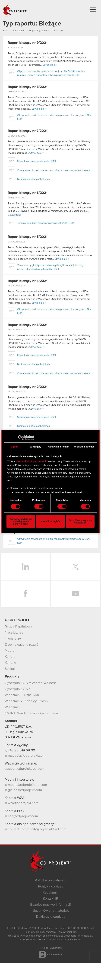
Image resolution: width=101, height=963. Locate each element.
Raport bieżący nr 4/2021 (27, 281)
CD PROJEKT (15, 10)
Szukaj (10, 669)
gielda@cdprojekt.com (23, 790)
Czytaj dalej (49, 65)
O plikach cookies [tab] (84, 446)
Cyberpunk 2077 (17, 689)
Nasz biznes (14, 632)
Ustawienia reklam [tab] (58, 446)
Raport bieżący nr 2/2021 (27, 387)
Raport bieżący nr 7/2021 (27, 131)
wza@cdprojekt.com (21, 803)
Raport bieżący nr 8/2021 (27, 87)
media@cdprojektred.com (26, 785)
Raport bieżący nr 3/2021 (27, 325)
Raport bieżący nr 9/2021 (27, 43)
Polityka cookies (50, 886)
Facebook (25, 594)
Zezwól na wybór (50, 521)
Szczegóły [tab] (35, 446)
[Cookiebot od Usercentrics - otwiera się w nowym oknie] (20, 437)
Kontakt (10, 663)
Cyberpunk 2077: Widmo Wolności (31, 683)
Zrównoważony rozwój (22, 644)
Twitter (75, 566)
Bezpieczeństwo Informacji (50, 904)
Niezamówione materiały (50, 911)
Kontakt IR (50, 898)
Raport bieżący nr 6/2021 (27, 193)
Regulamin (51, 892)
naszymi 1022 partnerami (31, 461)
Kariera (10, 657)
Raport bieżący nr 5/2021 (27, 237)
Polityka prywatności (50, 880)
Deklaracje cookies (50, 917)
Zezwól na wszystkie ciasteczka (80, 521)
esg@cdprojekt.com (21, 816)
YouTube (75, 594)
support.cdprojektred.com (24, 769)
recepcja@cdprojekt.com (25, 755)
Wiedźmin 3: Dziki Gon (22, 695)
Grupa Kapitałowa (18, 626)
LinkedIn (25, 566)
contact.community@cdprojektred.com (35, 829)
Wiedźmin (12, 707)
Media (9, 651)
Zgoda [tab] (14, 446)
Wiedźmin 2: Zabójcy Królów (26, 701)
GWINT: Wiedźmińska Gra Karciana (31, 713)
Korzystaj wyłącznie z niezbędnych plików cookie (20, 521)
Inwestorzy (13, 638)
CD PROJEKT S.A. (18, 727)
